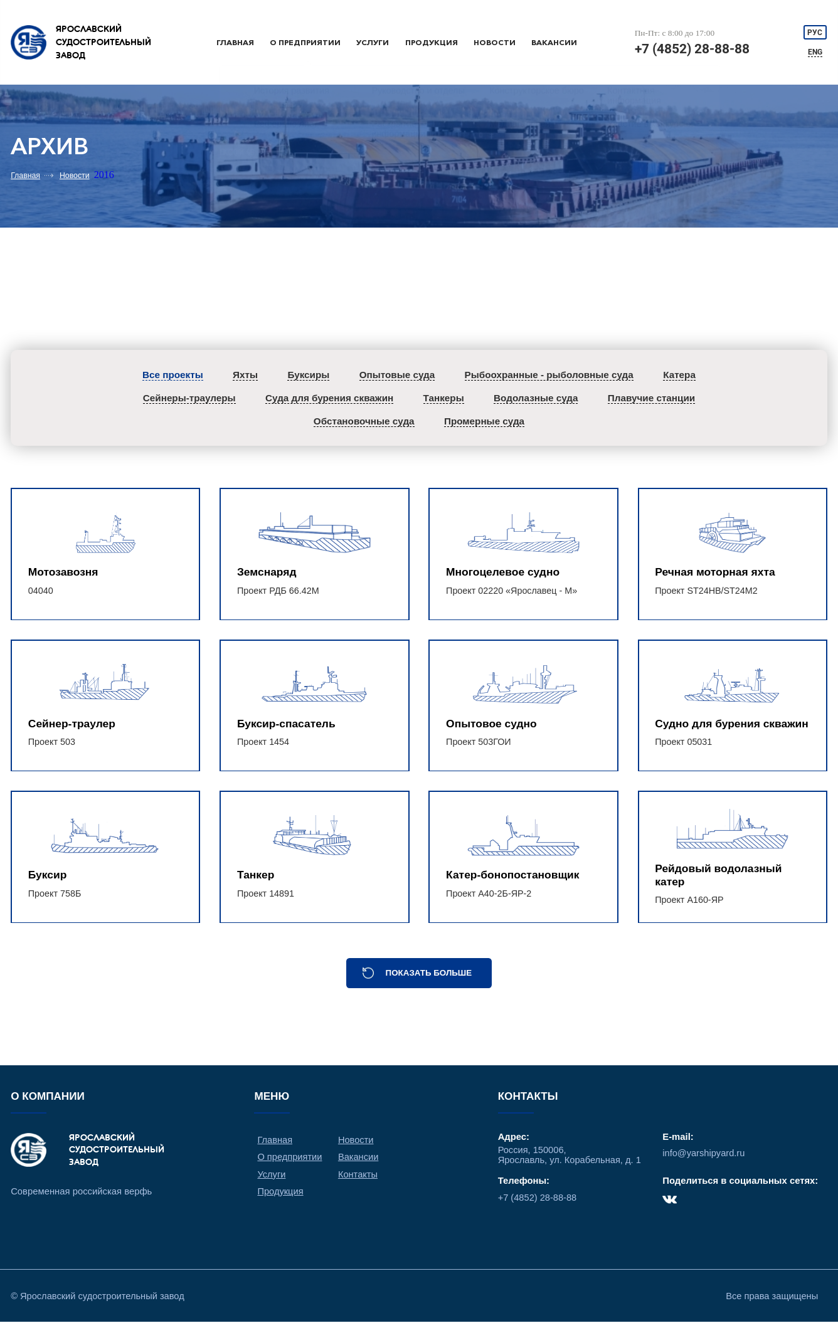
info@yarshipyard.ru (704, 1158)
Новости (495, 42)
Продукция (432, 42)
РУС (815, 32)
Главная (235, 42)
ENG (816, 52)
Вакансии (554, 42)
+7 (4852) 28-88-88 (692, 48)
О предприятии (306, 42)
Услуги (374, 42)
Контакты (359, 1179)
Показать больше (429, 977)
